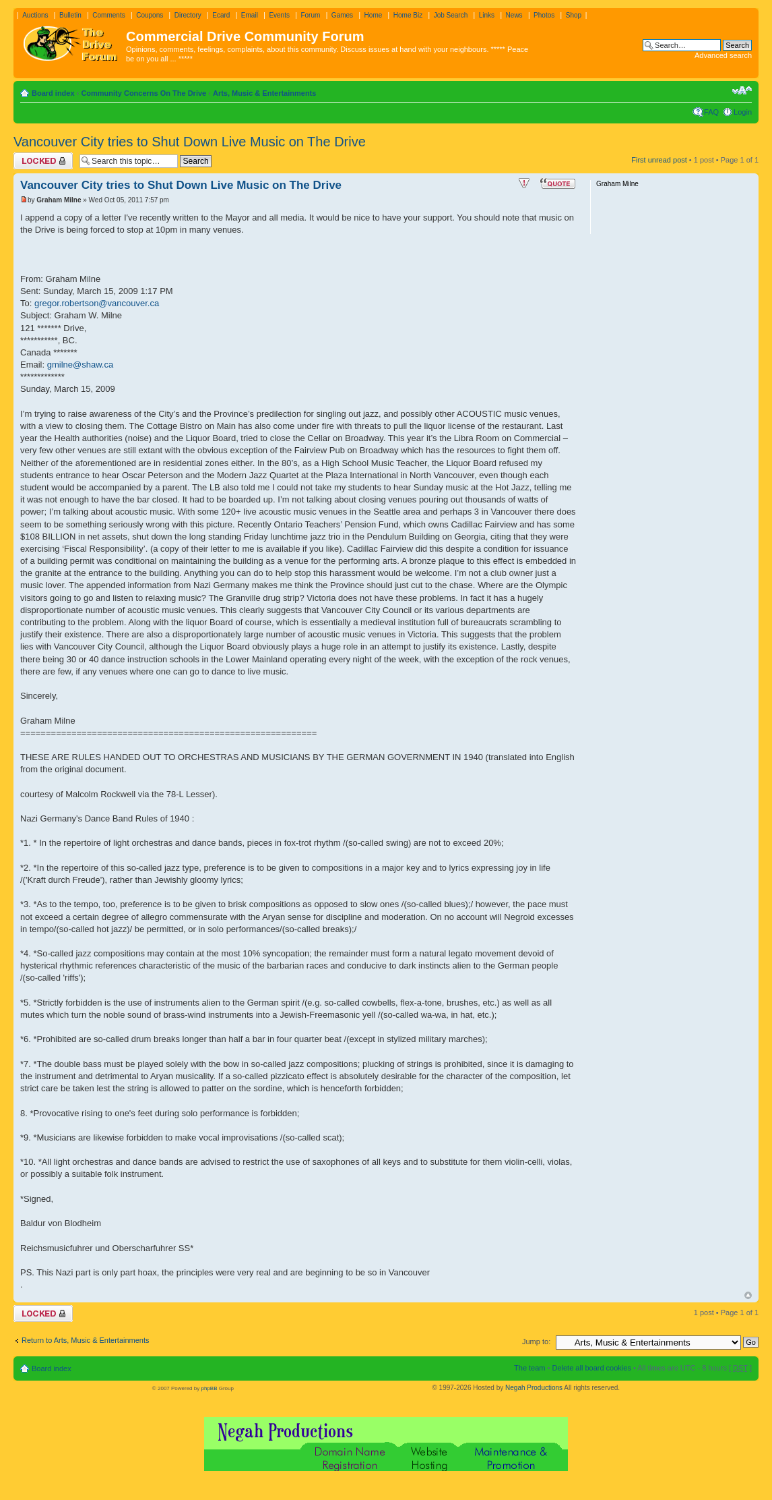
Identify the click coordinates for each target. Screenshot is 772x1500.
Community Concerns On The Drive (143, 93)
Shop (573, 15)
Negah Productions (533, 1387)
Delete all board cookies (591, 1368)
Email (249, 15)
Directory (187, 15)
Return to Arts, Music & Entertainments (86, 1340)
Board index (53, 93)
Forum (310, 15)
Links (486, 15)
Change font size (742, 90)
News (514, 15)
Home (373, 15)
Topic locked (43, 160)
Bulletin (70, 15)
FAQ (711, 112)
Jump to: (536, 1341)
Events (279, 15)
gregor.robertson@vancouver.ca (96, 303)
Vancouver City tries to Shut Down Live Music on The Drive (189, 141)
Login (743, 112)
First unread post (659, 160)
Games (342, 15)
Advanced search (723, 55)
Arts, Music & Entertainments (264, 93)
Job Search (451, 15)
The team (529, 1368)
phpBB (209, 1388)
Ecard (221, 15)
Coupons (149, 15)
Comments (108, 15)
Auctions (35, 15)
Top (748, 1295)
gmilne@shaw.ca (80, 364)
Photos (544, 15)
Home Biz (407, 15)
